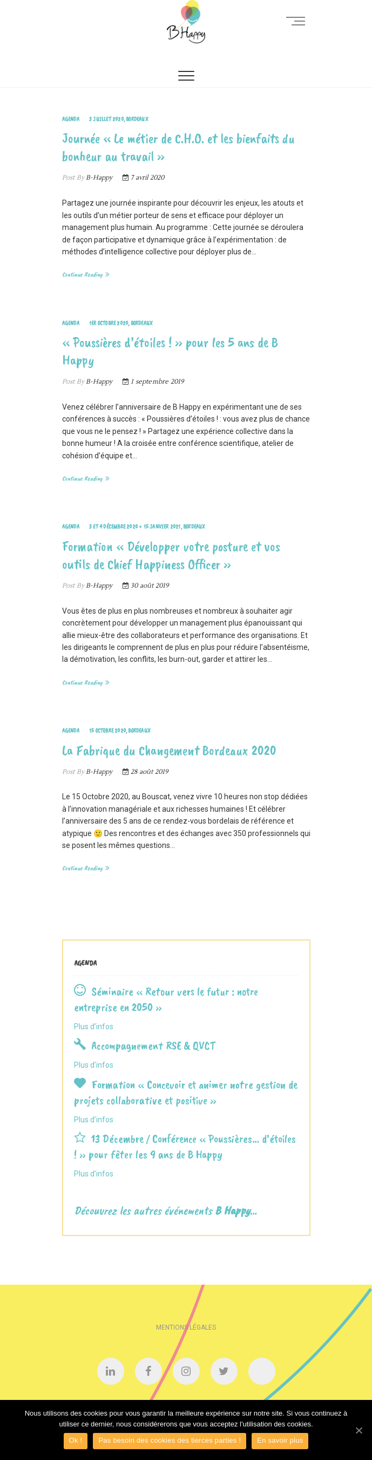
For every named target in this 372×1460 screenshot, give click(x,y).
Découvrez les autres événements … (165, 1210)
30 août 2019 (146, 586)
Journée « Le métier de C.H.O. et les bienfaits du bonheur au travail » (178, 147)
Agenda (70, 119)
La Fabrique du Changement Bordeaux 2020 (169, 750)
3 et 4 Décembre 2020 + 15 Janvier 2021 (135, 526)
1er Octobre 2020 (108, 323)
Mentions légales (186, 1327)
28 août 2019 (145, 772)
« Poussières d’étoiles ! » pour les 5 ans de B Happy (170, 351)
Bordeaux (137, 119)
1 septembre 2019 (153, 382)
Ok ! (76, 1440)
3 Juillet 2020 (106, 119)
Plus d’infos (93, 1026)
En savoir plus (280, 1440)
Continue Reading (82, 274)
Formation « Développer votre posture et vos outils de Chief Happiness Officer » (171, 555)
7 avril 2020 (144, 178)
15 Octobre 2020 (107, 730)
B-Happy (98, 178)
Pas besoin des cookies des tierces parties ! (169, 1440)
